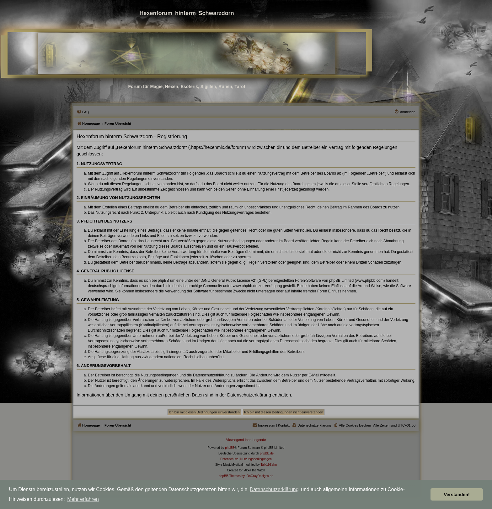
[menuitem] (83, 112)
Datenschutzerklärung (274, 489)
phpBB (229, 447)
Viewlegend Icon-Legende (246, 440)
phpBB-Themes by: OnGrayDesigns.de (246, 476)
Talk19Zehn (268, 464)
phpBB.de (267, 453)
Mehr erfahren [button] (83, 499)
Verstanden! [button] (457, 494)
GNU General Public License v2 (228, 280)
